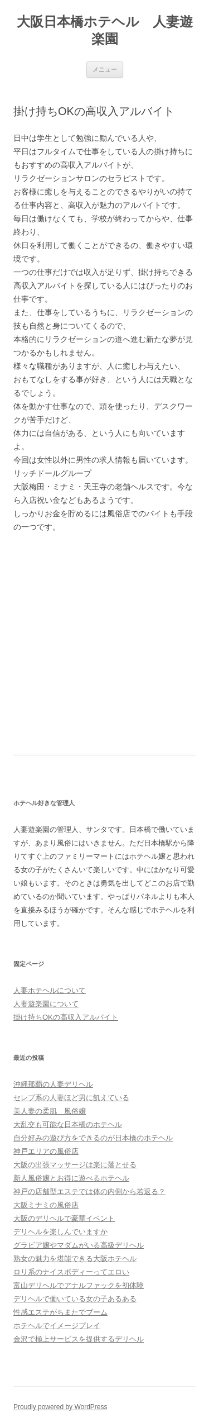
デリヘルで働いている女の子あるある (75, 1299)
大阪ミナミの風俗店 (46, 1205)
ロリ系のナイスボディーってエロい (71, 1272)
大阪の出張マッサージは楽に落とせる (75, 1164)
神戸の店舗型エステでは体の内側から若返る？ (89, 1191)
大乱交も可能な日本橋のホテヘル (67, 1124)
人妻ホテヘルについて (49, 990)
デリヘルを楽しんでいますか (60, 1232)
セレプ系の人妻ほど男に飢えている (71, 1097)
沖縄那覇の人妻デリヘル (53, 1084)
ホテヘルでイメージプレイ (56, 1325)
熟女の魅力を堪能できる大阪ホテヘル (75, 1258)
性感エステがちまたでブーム (60, 1312)
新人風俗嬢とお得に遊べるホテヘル (71, 1178)
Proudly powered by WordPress (60, 1407)
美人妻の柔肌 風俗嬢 (49, 1111)
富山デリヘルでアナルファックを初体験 (78, 1285)
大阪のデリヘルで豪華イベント (64, 1218)
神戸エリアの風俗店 (46, 1151)
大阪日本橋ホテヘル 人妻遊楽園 (105, 30)
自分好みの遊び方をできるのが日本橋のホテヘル (93, 1138)
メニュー (105, 69)
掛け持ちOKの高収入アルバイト (65, 1017)
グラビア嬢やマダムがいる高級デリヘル (78, 1245)
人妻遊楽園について (46, 1004)
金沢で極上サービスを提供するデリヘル (78, 1339)
